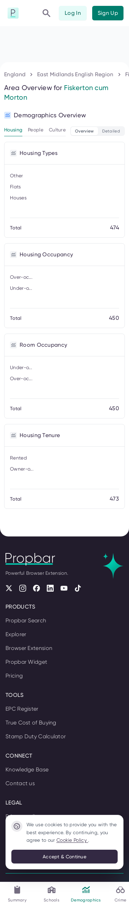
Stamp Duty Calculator (36, 736)
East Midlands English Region (75, 74)
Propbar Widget (26, 662)
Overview (84, 131)
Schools (52, 893)
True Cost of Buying (31, 722)
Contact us (20, 783)
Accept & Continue (64, 856)
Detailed (111, 131)
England (14, 74)
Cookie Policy (72, 840)
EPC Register (22, 708)
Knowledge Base (27, 769)
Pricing (14, 675)
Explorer (16, 634)
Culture (57, 129)
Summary (17, 893)
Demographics (86, 893)
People (35, 129)
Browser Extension (29, 648)
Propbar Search (26, 620)
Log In (73, 13)
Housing (13, 129)
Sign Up (108, 13)
